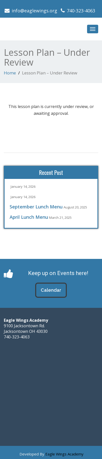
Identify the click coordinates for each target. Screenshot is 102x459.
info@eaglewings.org (34, 11)
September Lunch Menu (36, 207)
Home (10, 73)
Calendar (51, 290)
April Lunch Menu (29, 217)
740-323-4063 (81, 11)
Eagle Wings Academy (64, 453)
